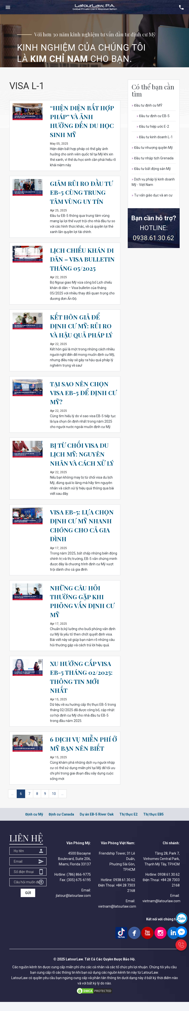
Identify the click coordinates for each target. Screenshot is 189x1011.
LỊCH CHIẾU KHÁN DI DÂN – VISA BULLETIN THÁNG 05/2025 (83, 263)
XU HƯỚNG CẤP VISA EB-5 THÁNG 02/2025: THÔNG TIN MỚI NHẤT (82, 685)
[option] (94, 40)
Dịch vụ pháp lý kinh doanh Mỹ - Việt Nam (153, 182)
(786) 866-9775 (79, 884)
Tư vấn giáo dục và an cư (152, 195)
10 (54, 802)
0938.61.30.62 (153, 238)
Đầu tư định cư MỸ (147, 105)
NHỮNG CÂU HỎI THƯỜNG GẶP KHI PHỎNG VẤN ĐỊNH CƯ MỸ (83, 610)
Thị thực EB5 (153, 823)
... (12, 802)
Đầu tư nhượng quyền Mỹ (152, 148)
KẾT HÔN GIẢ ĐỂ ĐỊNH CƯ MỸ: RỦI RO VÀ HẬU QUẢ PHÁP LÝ (82, 334)
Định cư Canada (61, 823)
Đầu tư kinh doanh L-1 (155, 137)
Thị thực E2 (128, 823)
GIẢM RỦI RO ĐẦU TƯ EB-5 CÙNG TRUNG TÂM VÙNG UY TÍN (83, 192)
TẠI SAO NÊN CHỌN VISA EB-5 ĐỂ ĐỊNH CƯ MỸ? (80, 401)
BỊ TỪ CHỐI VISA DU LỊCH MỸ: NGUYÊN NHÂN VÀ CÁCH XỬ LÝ (83, 463)
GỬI (28, 902)
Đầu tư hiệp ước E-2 (153, 126)
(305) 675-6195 (79, 889)
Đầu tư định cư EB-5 (153, 116)
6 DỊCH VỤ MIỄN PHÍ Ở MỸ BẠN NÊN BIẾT (82, 752)
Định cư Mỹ (34, 823)
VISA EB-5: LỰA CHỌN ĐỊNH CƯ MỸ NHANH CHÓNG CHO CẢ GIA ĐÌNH (82, 534)
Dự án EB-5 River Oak (97, 823)
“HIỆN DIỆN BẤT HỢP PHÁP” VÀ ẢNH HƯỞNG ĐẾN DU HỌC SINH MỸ (83, 121)
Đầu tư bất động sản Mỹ (151, 169)
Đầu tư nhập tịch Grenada (152, 158)
